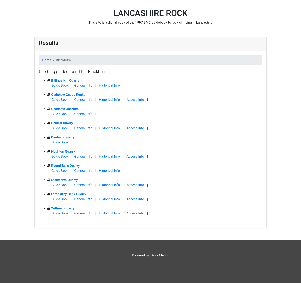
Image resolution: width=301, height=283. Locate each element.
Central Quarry (62, 123)
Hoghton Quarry (63, 152)
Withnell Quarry (62, 208)
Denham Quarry (63, 137)
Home (46, 60)
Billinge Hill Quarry (65, 80)
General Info (83, 86)
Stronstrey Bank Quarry (68, 194)
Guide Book (59, 86)
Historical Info (109, 86)
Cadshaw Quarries (65, 109)
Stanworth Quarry (64, 180)
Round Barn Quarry (65, 166)
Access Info (135, 100)
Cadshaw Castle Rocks (68, 95)
